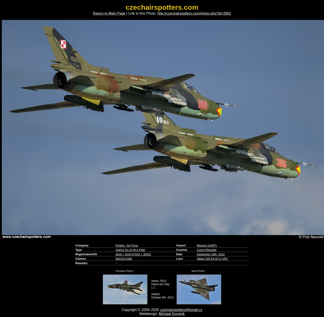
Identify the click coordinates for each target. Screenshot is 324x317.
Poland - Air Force (126, 245)
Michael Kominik (172, 314)
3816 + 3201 (123, 254)
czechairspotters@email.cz (181, 310)
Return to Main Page (109, 13)
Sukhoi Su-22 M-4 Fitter (130, 249)
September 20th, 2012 (211, 254)
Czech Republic (207, 249)
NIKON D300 (123, 258)
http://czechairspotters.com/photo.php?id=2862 (194, 13)
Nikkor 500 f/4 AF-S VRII (212, 258)
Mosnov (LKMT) (207, 245)
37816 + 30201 (141, 254)
